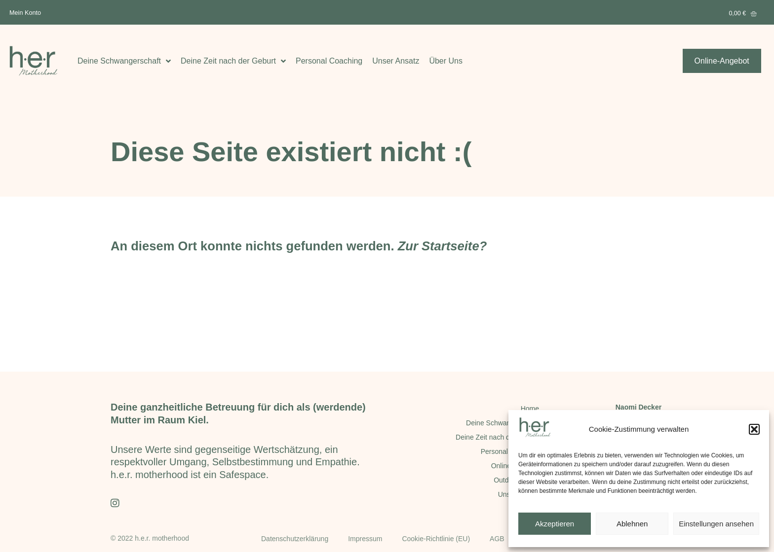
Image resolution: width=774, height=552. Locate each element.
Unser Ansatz (395, 61)
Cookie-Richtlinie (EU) (436, 539)
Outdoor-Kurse (516, 480)
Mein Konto (25, 12)
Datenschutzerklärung (294, 539)
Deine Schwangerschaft (124, 61)
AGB (497, 539)
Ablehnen (632, 523)
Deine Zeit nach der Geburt (233, 61)
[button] (754, 429)
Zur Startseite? (442, 246)
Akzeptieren (554, 523)
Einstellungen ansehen (716, 523)
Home (530, 409)
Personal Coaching (329, 61)
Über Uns (446, 61)
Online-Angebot (515, 466)
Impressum (365, 539)
